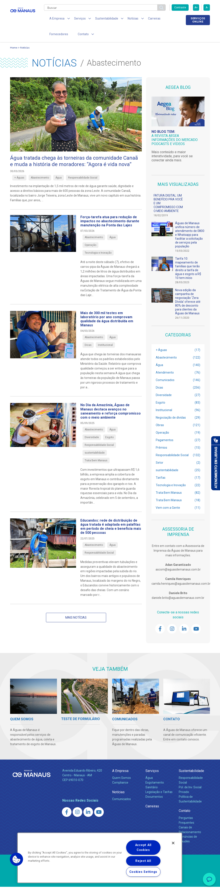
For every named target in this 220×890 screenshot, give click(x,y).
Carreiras (144, 19)
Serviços (152, 774)
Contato (184, 814)
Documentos (154, 799)
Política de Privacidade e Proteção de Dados (110, 883)
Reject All (143, 861)
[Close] (173, 843)
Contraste (180, 7)
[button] (16, 859)
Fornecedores (167, 19)
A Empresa (120, 774)
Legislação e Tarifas (159, 795)
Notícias (25, 50)
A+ (196, 7)
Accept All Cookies (143, 847)
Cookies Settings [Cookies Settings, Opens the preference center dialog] (143, 872)
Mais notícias (76, 620)
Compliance (120, 785)
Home (13, 50)
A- (207, 7)
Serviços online (198, 20)
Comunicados (121, 802)
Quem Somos (121, 781)
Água (149, 781)
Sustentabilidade (191, 774)
